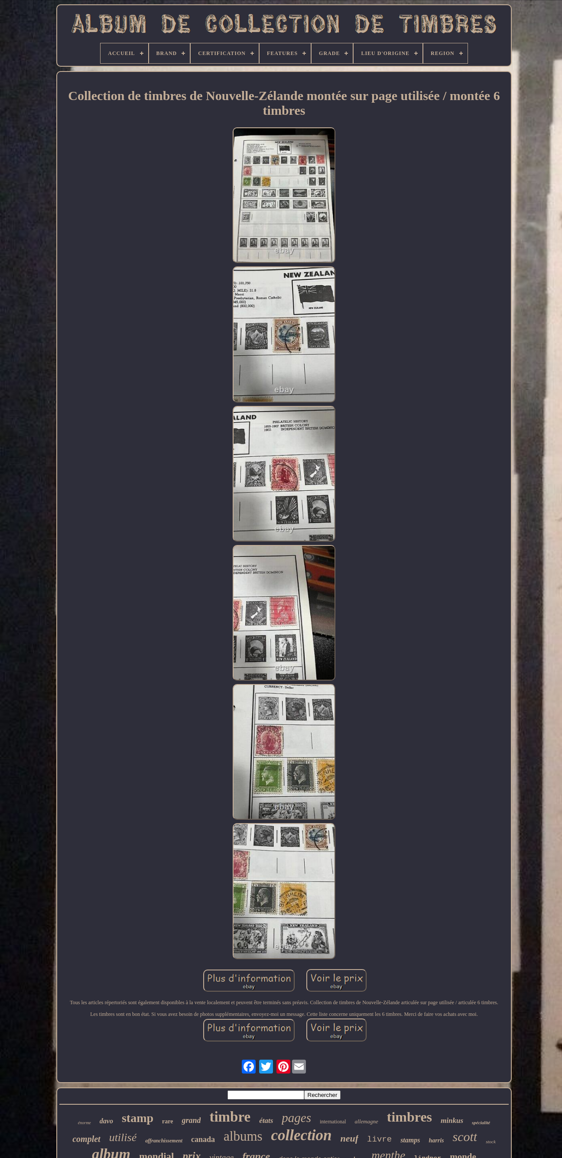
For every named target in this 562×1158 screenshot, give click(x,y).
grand (191, 1120)
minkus (452, 1120)
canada (203, 1139)
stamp (137, 1118)
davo (106, 1121)
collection (301, 1135)
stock (491, 1141)
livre (379, 1139)
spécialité (481, 1122)
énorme (84, 1122)
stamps (410, 1140)
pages (296, 1118)
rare (167, 1121)
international (333, 1122)
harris (436, 1140)
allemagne (366, 1121)
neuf (350, 1138)
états (266, 1120)
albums (243, 1136)
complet (86, 1139)
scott (465, 1136)
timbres (409, 1117)
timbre (229, 1117)
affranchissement (163, 1141)
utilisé (123, 1137)
